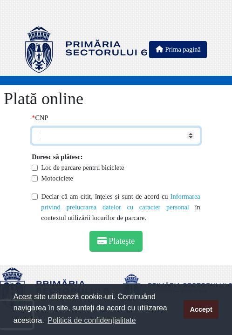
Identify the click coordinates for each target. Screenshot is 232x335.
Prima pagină (178, 49)
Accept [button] (201, 309)
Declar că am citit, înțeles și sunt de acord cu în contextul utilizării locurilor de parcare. (120, 207)
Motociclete (57, 178)
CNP (41, 117)
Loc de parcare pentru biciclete (82, 167)
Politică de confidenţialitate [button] (92, 320)
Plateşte (116, 241)
